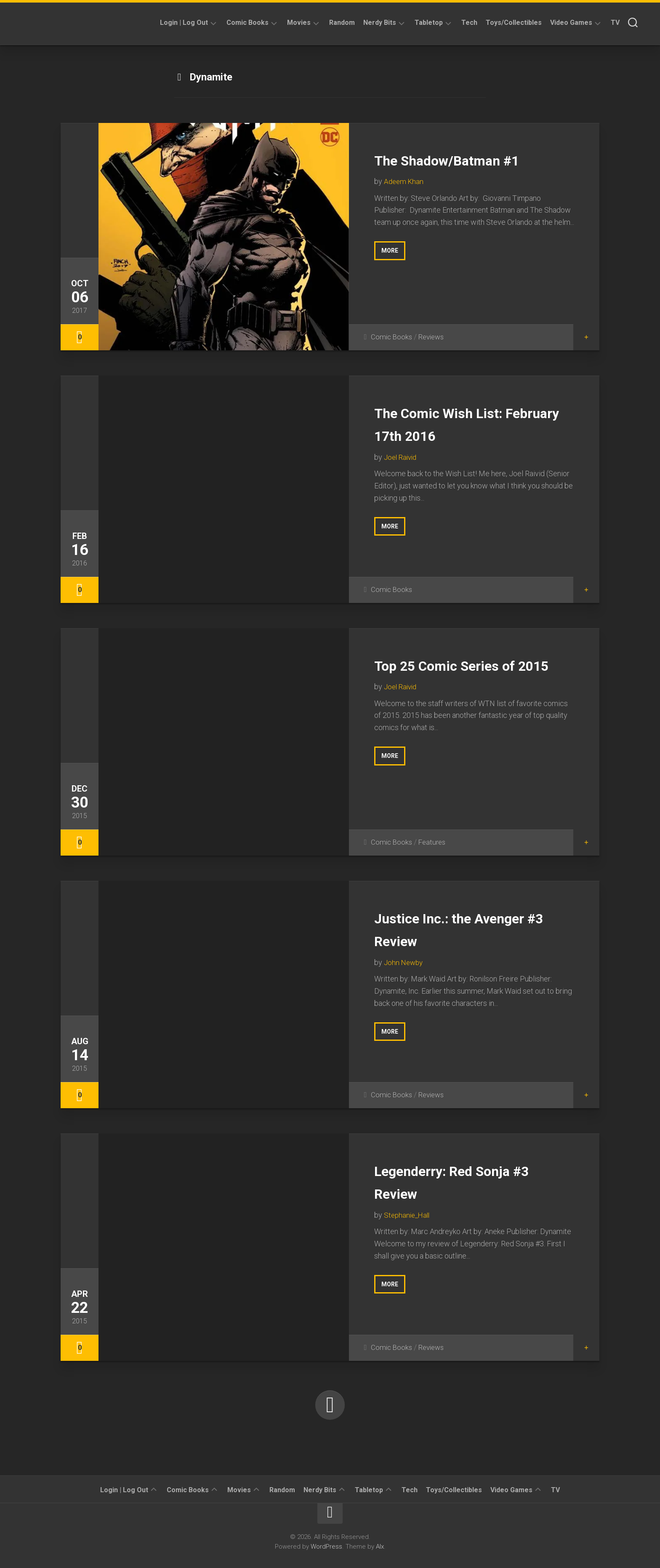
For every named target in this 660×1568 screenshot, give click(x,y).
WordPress (326, 1546)
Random (342, 23)
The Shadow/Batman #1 (468, 159)
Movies (299, 23)
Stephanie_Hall (408, 1215)
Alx (380, 1546)
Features (434, 841)
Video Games (571, 23)
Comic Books (247, 23)
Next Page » (330, 1405)
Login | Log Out (184, 23)
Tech (469, 23)
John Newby (404, 962)
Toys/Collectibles (514, 23)
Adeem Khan (405, 181)
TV (615, 23)
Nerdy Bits (379, 23)
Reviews (434, 336)
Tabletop (429, 23)
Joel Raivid (402, 457)
